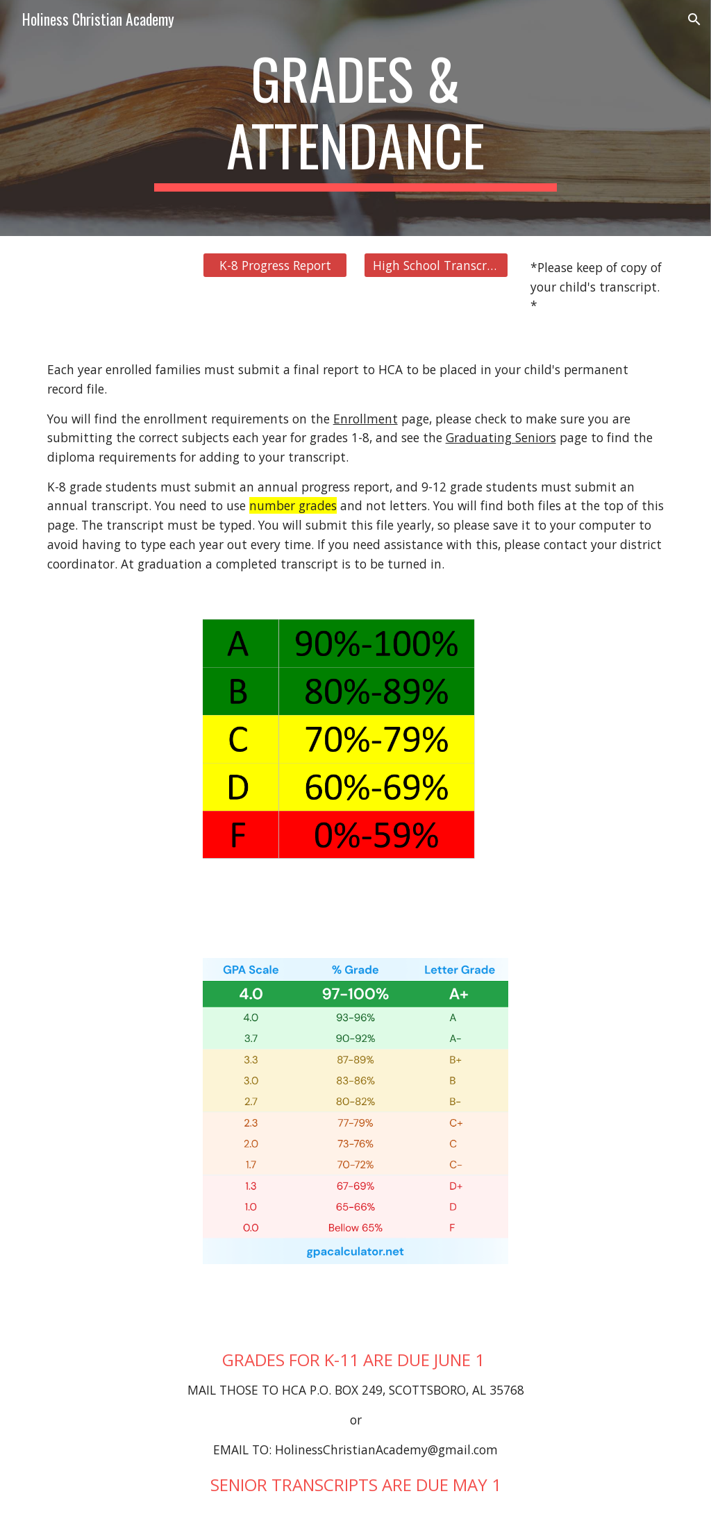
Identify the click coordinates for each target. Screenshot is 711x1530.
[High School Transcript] (436, 265)
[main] (355, 118)
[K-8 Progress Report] (275, 265)
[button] (694, 19)
